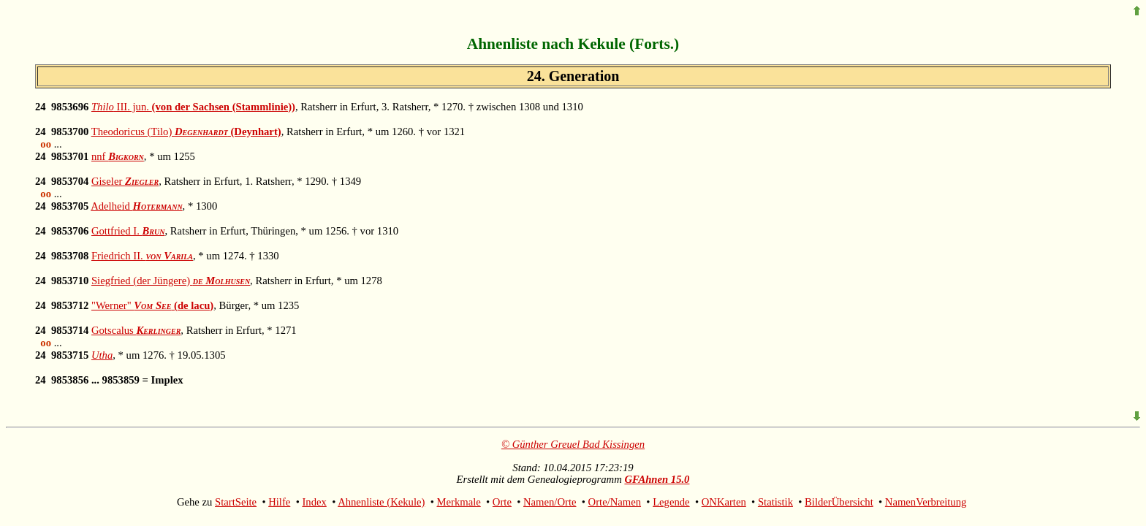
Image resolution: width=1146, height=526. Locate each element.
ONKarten (724, 502)
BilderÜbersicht (839, 502)
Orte (502, 502)
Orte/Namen (614, 502)
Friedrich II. (142, 256)
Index (314, 502)
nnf (117, 156)
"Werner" (152, 305)
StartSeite (236, 502)
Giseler (125, 181)
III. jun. (193, 107)
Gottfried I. (128, 231)
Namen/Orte (549, 502)
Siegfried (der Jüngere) (170, 280)
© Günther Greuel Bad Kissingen (573, 444)
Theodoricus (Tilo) (186, 131)
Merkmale (459, 502)
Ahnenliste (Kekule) (381, 502)
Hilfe (279, 502)
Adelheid (136, 206)
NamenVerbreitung (926, 502)
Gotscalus (136, 330)
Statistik (775, 502)
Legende (671, 502)
